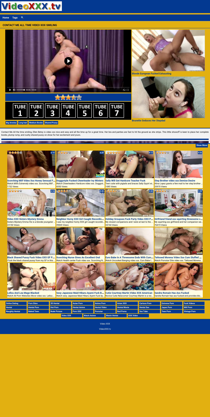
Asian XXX (122, 303)
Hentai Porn (33, 307)
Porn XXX (77, 311)
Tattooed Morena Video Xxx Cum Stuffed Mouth (180, 257)
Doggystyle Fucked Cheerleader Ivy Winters (79, 180)
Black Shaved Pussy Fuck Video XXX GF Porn (31, 257)
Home (6, 17)
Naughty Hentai (13, 311)
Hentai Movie (123, 307)
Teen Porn (166, 311)
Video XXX (66, 315)
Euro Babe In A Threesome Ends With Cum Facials (132, 257)
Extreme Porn (168, 303)
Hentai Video (101, 307)
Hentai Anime (79, 307)
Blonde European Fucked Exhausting (151, 73)
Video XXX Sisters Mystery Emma (25, 219)
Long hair (23, 123)
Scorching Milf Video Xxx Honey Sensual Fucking (33, 180)
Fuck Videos (189, 303)
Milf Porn (188, 307)
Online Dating (12, 303)
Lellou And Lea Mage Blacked (23, 292)
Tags (15, 17)
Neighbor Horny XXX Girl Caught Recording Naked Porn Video (89, 219)
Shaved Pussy (51, 123)
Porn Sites (33, 303)
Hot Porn (54, 307)
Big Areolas (11, 123)
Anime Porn (100, 303)
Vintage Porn (190, 311)
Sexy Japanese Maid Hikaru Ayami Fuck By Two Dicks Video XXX (91, 292)
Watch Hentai (112, 315)
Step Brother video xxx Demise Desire (175, 180)
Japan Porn (167, 307)
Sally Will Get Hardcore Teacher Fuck (125, 180)
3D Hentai (54, 303)
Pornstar (99, 311)
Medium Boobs (36, 123)
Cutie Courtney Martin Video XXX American (128, 292)
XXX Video (133, 315)
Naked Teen (33, 311)
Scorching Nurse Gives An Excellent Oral (78, 257)
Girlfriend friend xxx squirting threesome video (180, 219)
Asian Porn (78, 303)
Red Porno (122, 311)
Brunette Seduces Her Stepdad (148, 120)
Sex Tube (143, 311)
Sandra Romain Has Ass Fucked (172, 292)
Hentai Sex (144, 307)
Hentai (9, 307)
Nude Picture (56, 311)
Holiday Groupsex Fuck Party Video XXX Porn (129, 219)
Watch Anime (90, 315)
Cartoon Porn (145, 303)
